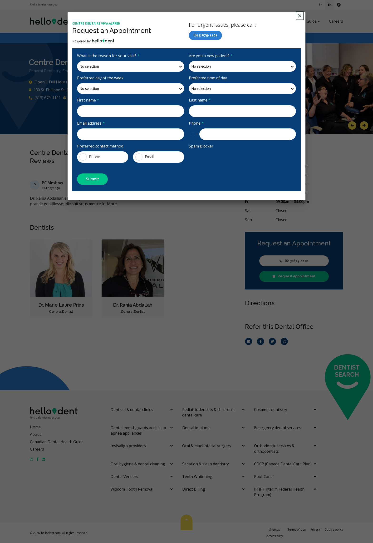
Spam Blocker (201, 146)
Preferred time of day (208, 78)
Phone (196, 123)
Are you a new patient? (211, 55)
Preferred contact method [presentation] (100, 146)
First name (88, 100)
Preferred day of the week (100, 78)
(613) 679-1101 (205, 35)
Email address (91, 123)
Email (144, 157)
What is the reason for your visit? (108, 55)
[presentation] (225, 160)
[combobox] (194, 134)
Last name (200, 100)
